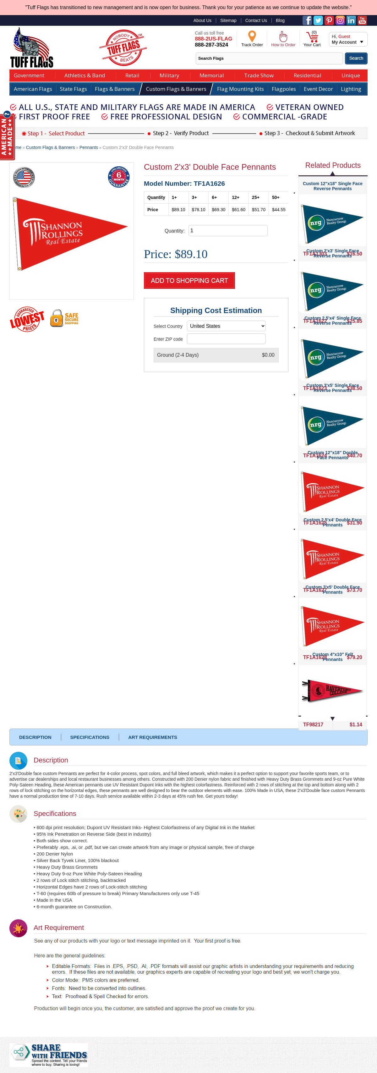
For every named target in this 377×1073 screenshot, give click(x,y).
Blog (280, 20)
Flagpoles (284, 88)
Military (169, 75)
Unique (350, 75)
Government (29, 75)
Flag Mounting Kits (240, 88)
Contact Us (256, 20)
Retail (132, 75)
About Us (203, 20)
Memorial (211, 75)
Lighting (351, 88)
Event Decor (318, 88)
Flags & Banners (115, 88)
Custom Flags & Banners (176, 88)
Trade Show (259, 75)
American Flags (33, 88)
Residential (307, 75)
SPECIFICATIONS (90, 737)
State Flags (73, 88)
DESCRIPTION (35, 737)
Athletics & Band (84, 75)
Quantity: (175, 231)
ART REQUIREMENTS (152, 737)
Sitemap (228, 20)
